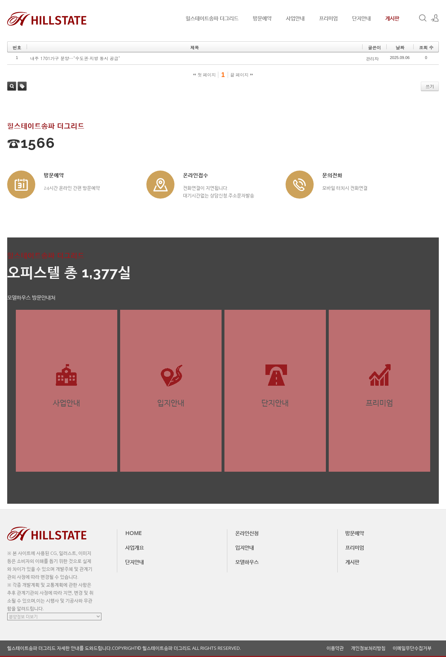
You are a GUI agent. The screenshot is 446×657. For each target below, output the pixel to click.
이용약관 (335, 648)
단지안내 (361, 18)
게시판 (392, 18)
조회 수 (426, 47)
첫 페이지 (204, 74)
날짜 (400, 47)
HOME (133, 532)
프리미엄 (328, 18)
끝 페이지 (241, 74)
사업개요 (134, 547)
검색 (11, 86)
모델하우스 (247, 561)
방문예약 (262, 18)
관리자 (372, 58)
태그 (22, 86)
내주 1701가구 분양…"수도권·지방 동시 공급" (75, 58)
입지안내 (244, 547)
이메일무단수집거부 (412, 648)
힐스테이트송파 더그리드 (212, 18)
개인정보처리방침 (368, 648)
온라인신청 (247, 532)
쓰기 (429, 86)
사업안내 (295, 18)
